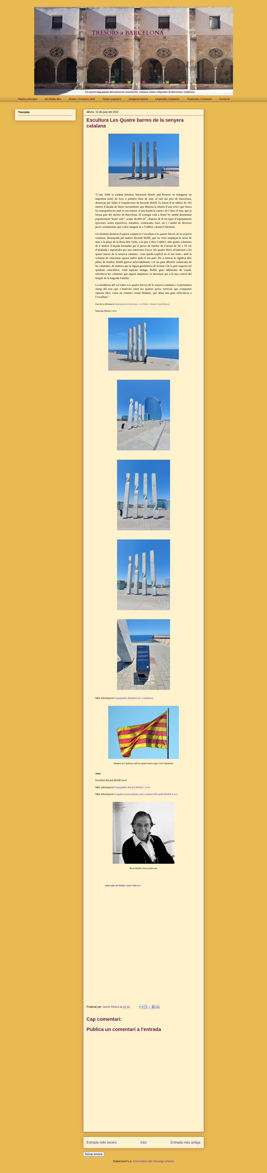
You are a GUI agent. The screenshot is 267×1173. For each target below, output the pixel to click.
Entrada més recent (102, 1142)
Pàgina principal (27, 99)
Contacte (224, 99)
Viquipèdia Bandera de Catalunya (133, 698)
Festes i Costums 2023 (82, 99)
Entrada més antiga (185, 1142)
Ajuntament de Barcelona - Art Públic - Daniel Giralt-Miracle (142, 304)
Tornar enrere (93, 1154)
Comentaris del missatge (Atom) (153, 1161)
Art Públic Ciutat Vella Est (127, 885)
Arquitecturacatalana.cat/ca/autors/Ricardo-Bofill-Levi (145, 794)
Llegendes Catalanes (167, 99)
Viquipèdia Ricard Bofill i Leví (132, 787)
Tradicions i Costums (199, 99)
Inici (143, 1142)
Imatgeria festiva (138, 99)
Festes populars (111, 99)
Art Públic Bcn (53, 99)
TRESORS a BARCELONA (128, 33)
